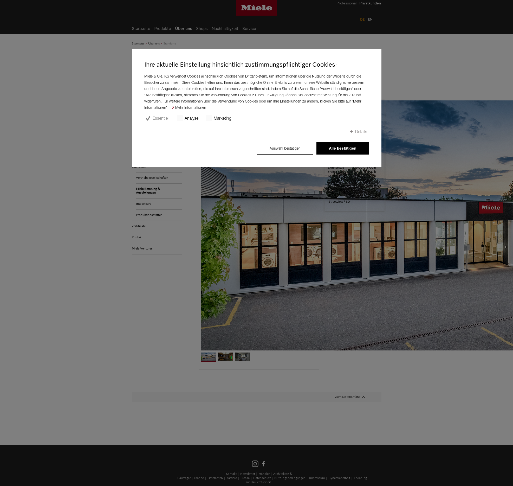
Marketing (222, 118)
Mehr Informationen (190, 107)
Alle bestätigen (342, 148)
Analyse (191, 118)
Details (361, 131)
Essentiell (161, 118)
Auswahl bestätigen (285, 148)
